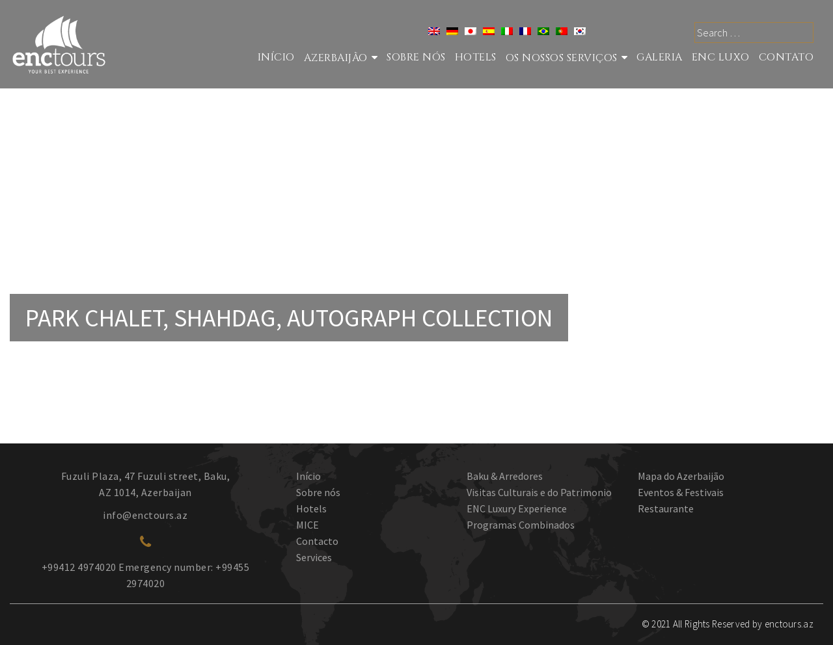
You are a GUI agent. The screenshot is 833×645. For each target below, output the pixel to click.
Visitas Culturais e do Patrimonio (539, 492)
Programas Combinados (521, 524)
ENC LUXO (721, 57)
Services (314, 557)
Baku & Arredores (505, 475)
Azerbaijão (336, 58)
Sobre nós (416, 57)
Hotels (476, 57)
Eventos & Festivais (681, 492)
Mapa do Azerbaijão (681, 475)
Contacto (317, 540)
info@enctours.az (145, 514)
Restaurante (666, 508)
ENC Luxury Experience (517, 508)
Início (276, 57)
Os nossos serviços (562, 58)
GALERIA (659, 57)
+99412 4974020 (79, 566)
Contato (786, 57)
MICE (307, 524)
